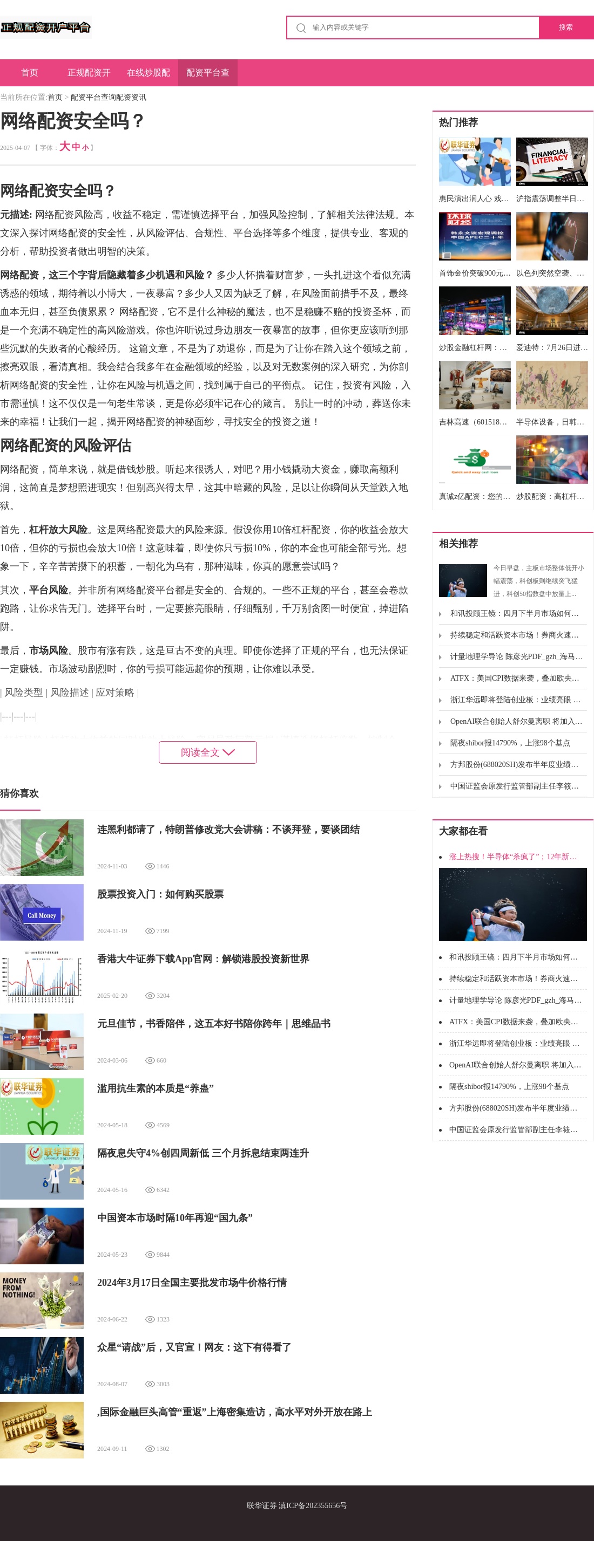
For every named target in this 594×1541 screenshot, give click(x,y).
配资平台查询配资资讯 (208, 77)
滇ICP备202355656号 (313, 1506)
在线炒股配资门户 (148, 77)
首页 (29, 72)
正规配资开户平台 (89, 77)
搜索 (566, 27)
